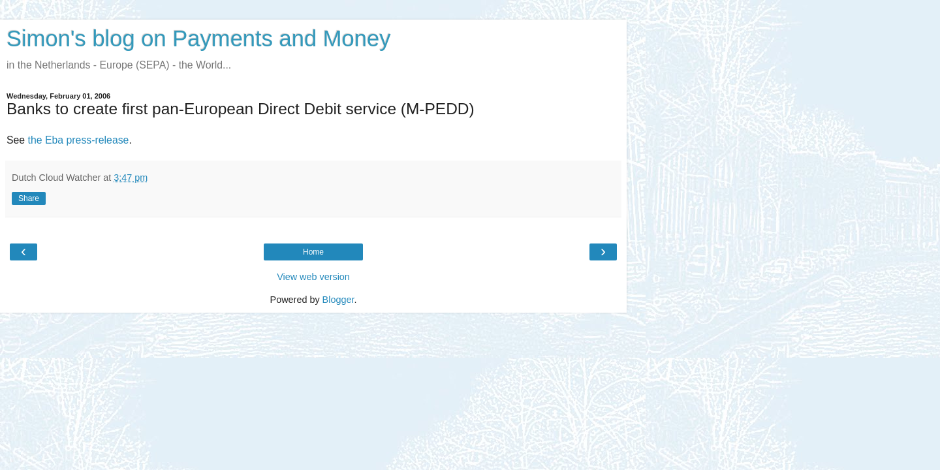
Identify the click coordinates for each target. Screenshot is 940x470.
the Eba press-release (78, 140)
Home (313, 252)
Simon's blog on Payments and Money (198, 38)
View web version (313, 277)
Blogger (338, 299)
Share (28, 198)
